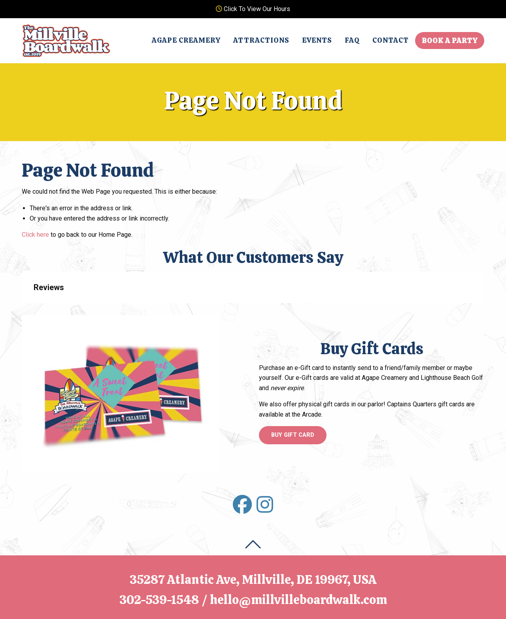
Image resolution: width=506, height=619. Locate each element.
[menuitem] (186, 40)
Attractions (261, 40)
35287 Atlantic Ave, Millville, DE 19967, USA (253, 579)
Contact (390, 40)
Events (317, 40)
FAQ (352, 40)
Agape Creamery (186, 40)
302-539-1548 (159, 600)
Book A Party (450, 40)
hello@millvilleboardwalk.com (298, 600)
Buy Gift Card (292, 435)
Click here (35, 234)
